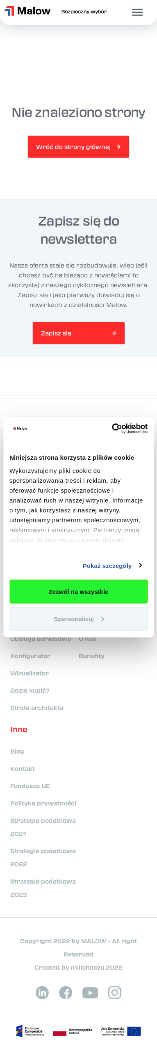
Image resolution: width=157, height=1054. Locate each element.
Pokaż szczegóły (107, 565)
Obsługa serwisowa (40, 638)
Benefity (92, 655)
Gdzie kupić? (30, 690)
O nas (87, 638)
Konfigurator (30, 655)
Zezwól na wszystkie (79, 591)
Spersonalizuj (79, 618)
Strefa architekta (37, 707)
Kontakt (22, 768)
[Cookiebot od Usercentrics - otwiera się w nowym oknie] (112, 428)
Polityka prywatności (43, 803)
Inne (18, 729)
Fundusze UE (30, 786)
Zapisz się (56, 333)
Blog (17, 751)
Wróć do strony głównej (73, 146)
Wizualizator (29, 673)
